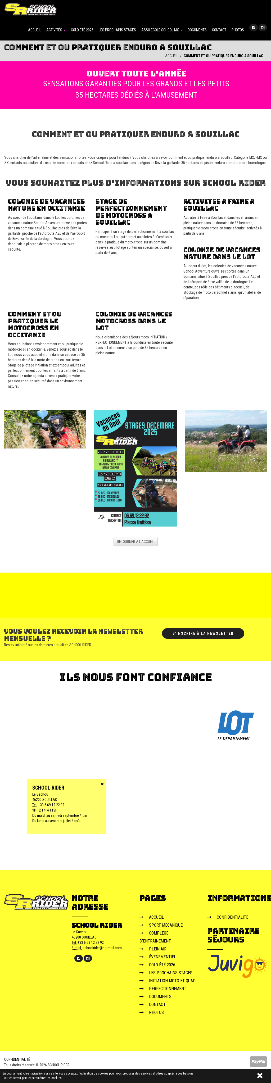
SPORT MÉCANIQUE (161, 925)
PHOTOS (238, 30)
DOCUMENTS (197, 30)
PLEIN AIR (152, 948)
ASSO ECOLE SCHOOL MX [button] (161, 30)
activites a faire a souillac (219, 204)
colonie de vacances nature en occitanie (46, 204)
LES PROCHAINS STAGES (117, 30)
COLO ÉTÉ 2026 (82, 30)
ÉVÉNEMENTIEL (157, 956)
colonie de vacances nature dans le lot (221, 253)
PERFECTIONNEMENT (162, 988)
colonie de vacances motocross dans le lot (134, 321)
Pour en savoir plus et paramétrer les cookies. (32, 1078)
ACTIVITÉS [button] (56, 30)
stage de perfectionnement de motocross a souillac (131, 211)
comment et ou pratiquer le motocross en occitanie (35, 324)
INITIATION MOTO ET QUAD (167, 980)
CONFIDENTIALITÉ (227, 917)
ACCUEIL (34, 30)
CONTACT (219, 30)
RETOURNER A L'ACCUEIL (135, 542)
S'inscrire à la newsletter (203, 633)
